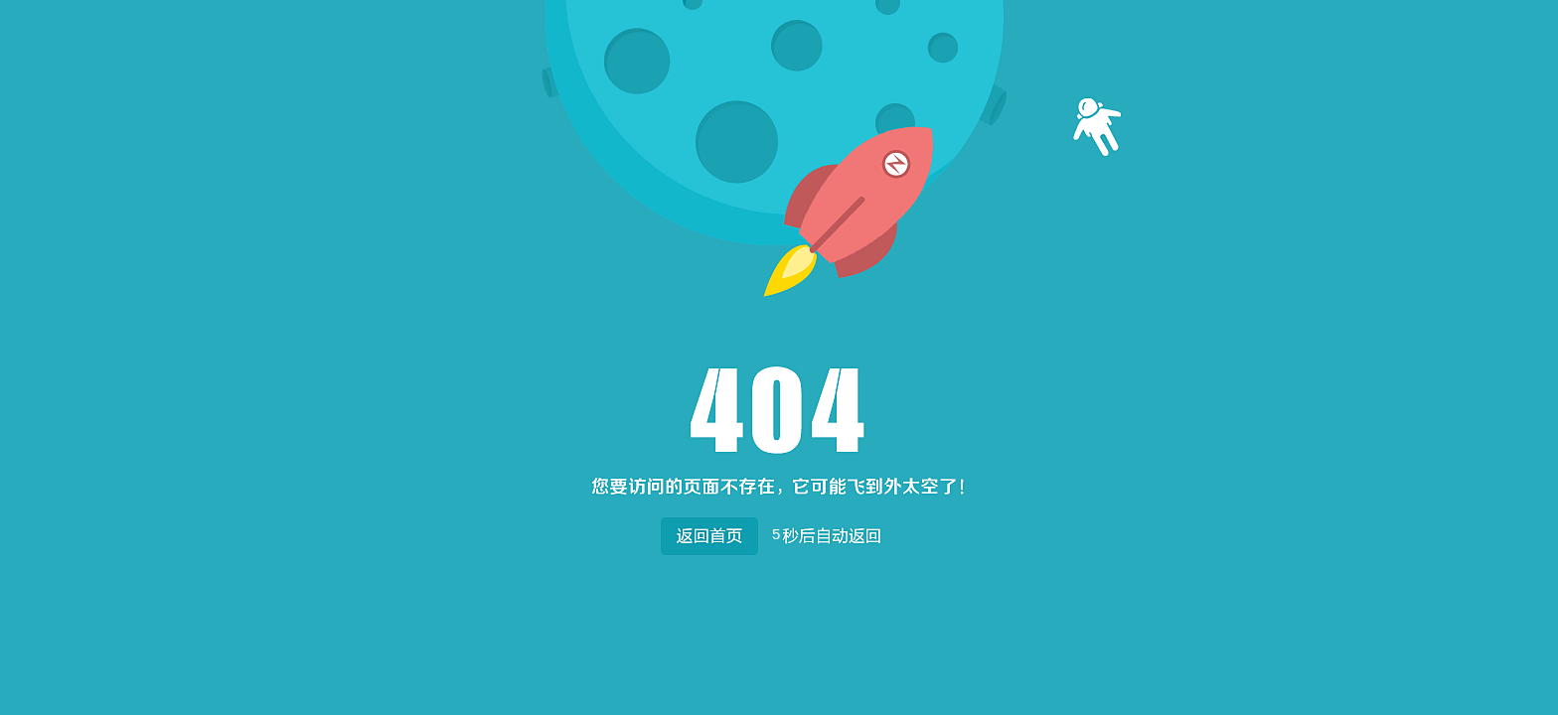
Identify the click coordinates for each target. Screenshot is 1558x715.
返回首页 (709, 531)
